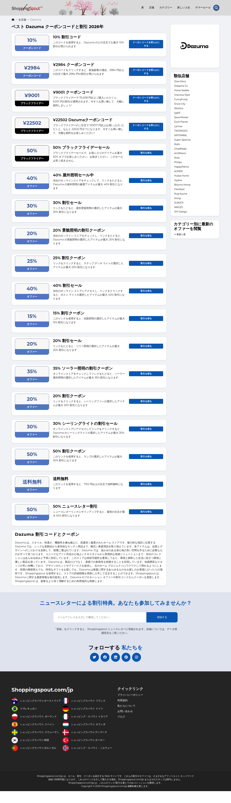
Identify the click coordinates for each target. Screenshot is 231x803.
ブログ (121, 716)
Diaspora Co (181, 85)
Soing (177, 197)
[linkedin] (115, 657)
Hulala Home (181, 175)
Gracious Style (182, 94)
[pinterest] (127, 657)
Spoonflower (181, 116)
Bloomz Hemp (182, 184)
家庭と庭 (181, 233)
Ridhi (177, 143)
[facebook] (104, 657)
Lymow (178, 125)
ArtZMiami (180, 152)
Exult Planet (181, 121)
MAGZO (178, 206)
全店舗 (22, 19)
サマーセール (202, 7)
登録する (162, 616)
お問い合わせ (125, 711)
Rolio (177, 157)
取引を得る (146, 152)
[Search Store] (216, 7)
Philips (178, 161)
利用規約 (122, 700)
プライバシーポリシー (130, 695)
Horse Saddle (181, 89)
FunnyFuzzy (181, 98)
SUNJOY (179, 202)
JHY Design (180, 211)
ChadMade (180, 148)
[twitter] (93, 657)
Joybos (178, 179)
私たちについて (126, 706)
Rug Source (180, 193)
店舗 (151, 7)
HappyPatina (181, 166)
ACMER (178, 170)
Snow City (179, 103)
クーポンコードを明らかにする (146, 43)
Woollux (178, 107)
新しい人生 (183, 7)
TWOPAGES (181, 130)
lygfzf (177, 112)
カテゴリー (165, 7)
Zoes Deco (180, 80)
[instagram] (138, 657)
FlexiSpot (179, 188)
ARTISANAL (180, 134)
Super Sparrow (182, 139)
